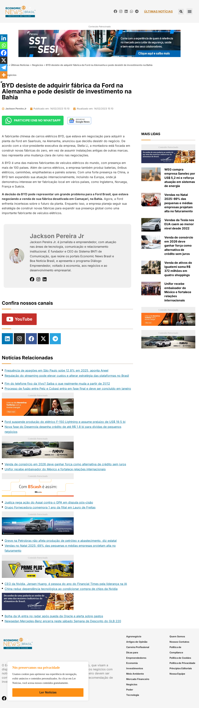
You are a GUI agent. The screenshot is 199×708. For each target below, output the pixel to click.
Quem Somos (177, 636)
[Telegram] (3, 67)
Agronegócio (133, 636)
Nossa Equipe (177, 673)
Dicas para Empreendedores (136, 655)
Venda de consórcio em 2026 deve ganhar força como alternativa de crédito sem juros (65, 464)
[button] (189, 11)
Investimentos (134, 668)
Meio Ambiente (135, 673)
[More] (3, 75)
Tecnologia (132, 695)
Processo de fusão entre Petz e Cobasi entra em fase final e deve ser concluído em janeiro (68, 388)
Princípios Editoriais (181, 668)
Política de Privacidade (182, 663)
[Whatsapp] (3, 45)
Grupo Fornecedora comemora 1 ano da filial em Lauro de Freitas (50, 507)
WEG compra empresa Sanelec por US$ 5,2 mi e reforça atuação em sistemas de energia (179, 178)
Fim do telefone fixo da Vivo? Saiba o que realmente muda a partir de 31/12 (57, 383)
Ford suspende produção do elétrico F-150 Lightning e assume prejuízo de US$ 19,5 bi (65, 422)
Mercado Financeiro (137, 679)
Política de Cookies (180, 658)
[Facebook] (3, 52)
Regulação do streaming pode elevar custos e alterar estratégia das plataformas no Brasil (67, 375)
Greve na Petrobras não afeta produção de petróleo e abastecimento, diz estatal (61, 540)
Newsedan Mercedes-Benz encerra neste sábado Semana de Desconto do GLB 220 (63, 621)
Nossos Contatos (179, 641)
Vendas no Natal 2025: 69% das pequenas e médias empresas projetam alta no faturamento (178, 203)
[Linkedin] (3, 38)
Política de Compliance (176, 650)
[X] (3, 60)
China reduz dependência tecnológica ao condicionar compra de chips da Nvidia (61, 589)
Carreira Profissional (137, 647)
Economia (132, 663)
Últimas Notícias (20, 65)
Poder (129, 689)
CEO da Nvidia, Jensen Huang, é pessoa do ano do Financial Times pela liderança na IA (66, 584)
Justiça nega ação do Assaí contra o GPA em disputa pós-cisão (49, 502)
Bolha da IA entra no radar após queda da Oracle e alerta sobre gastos (54, 616)
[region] (47, 681)
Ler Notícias (48, 692)
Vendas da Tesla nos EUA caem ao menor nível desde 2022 (179, 224)
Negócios (37, 65)
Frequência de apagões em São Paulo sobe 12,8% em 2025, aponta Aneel (56, 370)
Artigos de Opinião (136, 641)
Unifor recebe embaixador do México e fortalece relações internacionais (55, 469)
